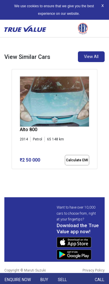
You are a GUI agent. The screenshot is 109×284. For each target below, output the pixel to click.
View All (91, 56)
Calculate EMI (77, 160)
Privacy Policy (94, 270)
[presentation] (14, 120)
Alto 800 (28, 129)
